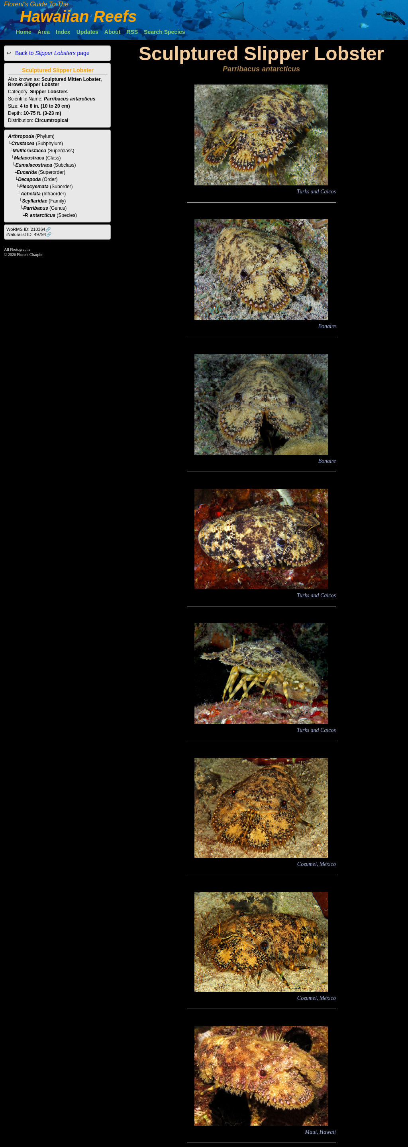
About (112, 32)
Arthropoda (21, 136)
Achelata (31, 194)
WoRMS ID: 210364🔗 (28, 229)
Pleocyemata (34, 186)
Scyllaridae (34, 201)
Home (23, 32)
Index (63, 32)
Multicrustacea (29, 150)
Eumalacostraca (34, 165)
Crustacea (23, 143)
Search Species (164, 32)
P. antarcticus (40, 215)
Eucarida (27, 172)
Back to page (52, 53)
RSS (132, 32)
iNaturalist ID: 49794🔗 (29, 234)
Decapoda (29, 179)
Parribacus (36, 208)
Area (43, 32)
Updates (87, 32)
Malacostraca (29, 158)
